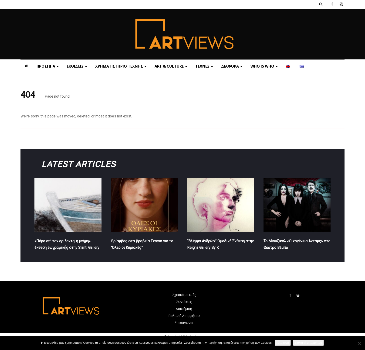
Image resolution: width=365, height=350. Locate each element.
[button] (320, 4)
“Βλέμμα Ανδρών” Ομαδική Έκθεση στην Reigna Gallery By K (219, 250)
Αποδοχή (283, 342)
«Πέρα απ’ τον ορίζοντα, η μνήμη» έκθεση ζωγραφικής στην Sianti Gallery (64, 250)
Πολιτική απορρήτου (308, 342)
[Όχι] (359, 343)
